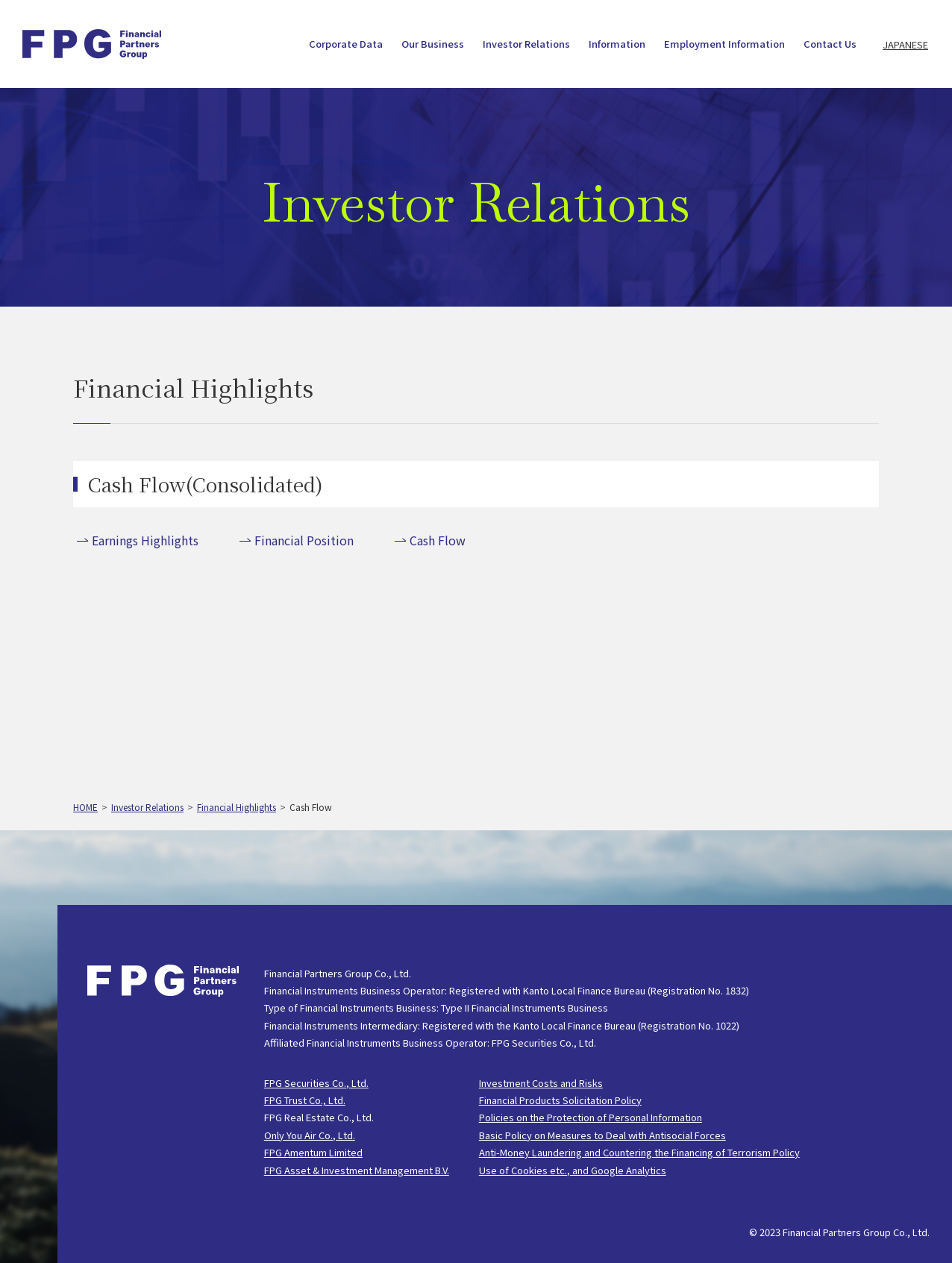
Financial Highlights (236, 806)
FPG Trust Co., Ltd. (304, 1100)
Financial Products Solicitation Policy (560, 1100)
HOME (85, 806)
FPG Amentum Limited (313, 1152)
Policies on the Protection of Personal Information (590, 1117)
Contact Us (830, 44)
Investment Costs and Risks (541, 1083)
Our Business (432, 44)
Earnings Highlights (145, 540)
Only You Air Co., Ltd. (309, 1135)
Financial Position (304, 540)
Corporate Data (346, 44)
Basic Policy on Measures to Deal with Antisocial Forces (602, 1135)
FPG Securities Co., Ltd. (316, 1083)
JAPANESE (905, 44)
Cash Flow (438, 540)
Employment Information (724, 44)
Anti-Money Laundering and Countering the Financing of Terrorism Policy (639, 1152)
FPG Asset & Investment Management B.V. (356, 1170)
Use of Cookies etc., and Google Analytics (572, 1170)
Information (617, 44)
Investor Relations (526, 44)
